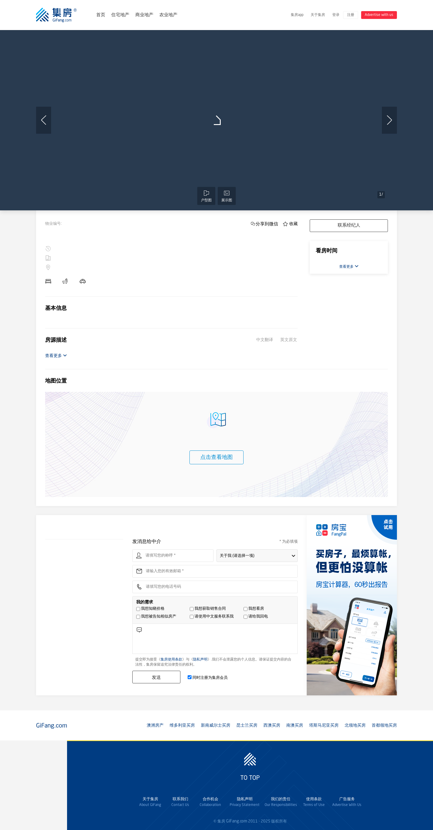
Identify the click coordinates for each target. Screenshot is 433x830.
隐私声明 (200, 659)
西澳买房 (271, 725)
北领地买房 (355, 725)
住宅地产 (120, 15)
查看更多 (56, 355)
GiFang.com (236, 821)
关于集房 (318, 15)
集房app (297, 15)
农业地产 (168, 15)
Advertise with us (379, 15)
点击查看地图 (216, 457)
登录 (335, 15)
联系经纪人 (349, 225)
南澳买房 (294, 725)
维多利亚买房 (182, 725)
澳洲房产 (155, 725)
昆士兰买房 (246, 725)
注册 (350, 15)
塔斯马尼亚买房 (324, 725)
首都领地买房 (384, 725)
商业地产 (144, 15)
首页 (100, 15)
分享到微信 (267, 223)
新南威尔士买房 (215, 725)
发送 (156, 677)
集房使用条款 (171, 659)
